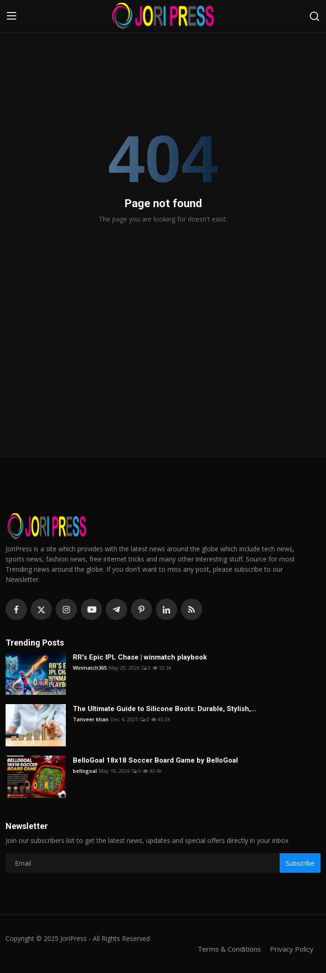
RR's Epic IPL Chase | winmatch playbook (140, 657)
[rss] (191, 609)
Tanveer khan (91, 719)
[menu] (11, 16)
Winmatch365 (90, 667)
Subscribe (300, 863)
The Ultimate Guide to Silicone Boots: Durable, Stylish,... (164, 709)
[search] (314, 16)
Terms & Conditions (229, 948)
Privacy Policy (291, 948)
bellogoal (85, 770)
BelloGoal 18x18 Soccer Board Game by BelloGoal (155, 760)
